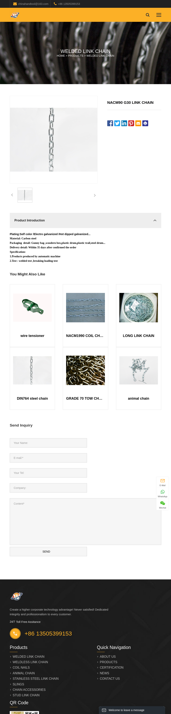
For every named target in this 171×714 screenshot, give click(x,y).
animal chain (138, 398)
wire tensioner (32, 336)
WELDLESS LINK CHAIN (30, 635)
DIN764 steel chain (32, 398)
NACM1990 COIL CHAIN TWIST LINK (85, 336)
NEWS (104, 647)
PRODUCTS (75, 55)
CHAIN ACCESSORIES (29, 663)
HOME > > (85, 55)
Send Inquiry (21, 425)
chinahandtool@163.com (33, 3)
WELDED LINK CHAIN (100, 55)
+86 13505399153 (69, 3)
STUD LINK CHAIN (26, 669)
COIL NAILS (21, 641)
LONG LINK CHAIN (138, 336)
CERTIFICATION (111, 641)
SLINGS (18, 658)
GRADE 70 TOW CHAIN (85, 398)
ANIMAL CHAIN (24, 647)
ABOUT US (108, 630)
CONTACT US (110, 652)
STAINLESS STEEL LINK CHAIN (36, 652)
